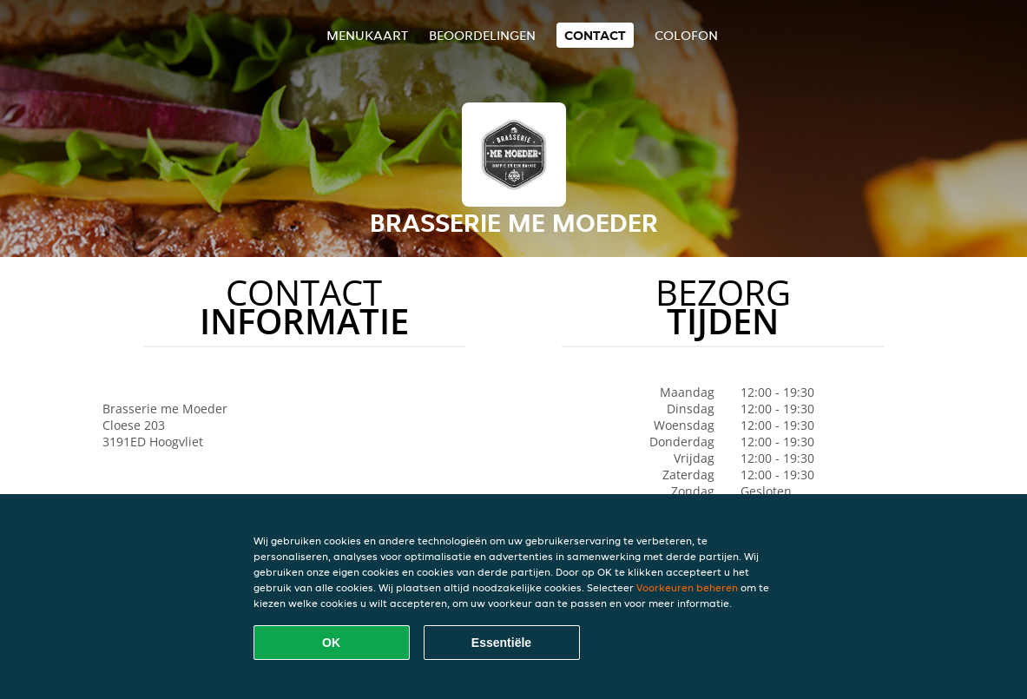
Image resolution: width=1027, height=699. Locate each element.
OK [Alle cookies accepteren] (331, 643)
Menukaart (367, 35)
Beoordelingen (482, 35)
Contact (595, 35)
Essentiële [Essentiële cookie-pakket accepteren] (501, 643)
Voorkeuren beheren (687, 587)
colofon (686, 35)
